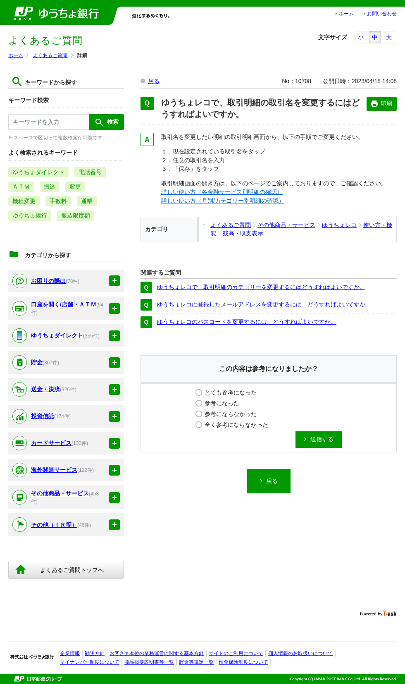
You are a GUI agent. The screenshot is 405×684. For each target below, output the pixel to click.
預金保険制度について (243, 662)
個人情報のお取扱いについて (300, 653)
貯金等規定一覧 (196, 662)
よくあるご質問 (50, 55)
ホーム (346, 14)
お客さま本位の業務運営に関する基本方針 (157, 653)
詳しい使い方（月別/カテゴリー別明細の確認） (222, 200)
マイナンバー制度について (89, 662)
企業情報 (70, 653)
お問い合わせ (382, 14)
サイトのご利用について (236, 653)
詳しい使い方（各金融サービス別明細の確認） (222, 192)
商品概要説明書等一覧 (149, 662)
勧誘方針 (95, 653)
